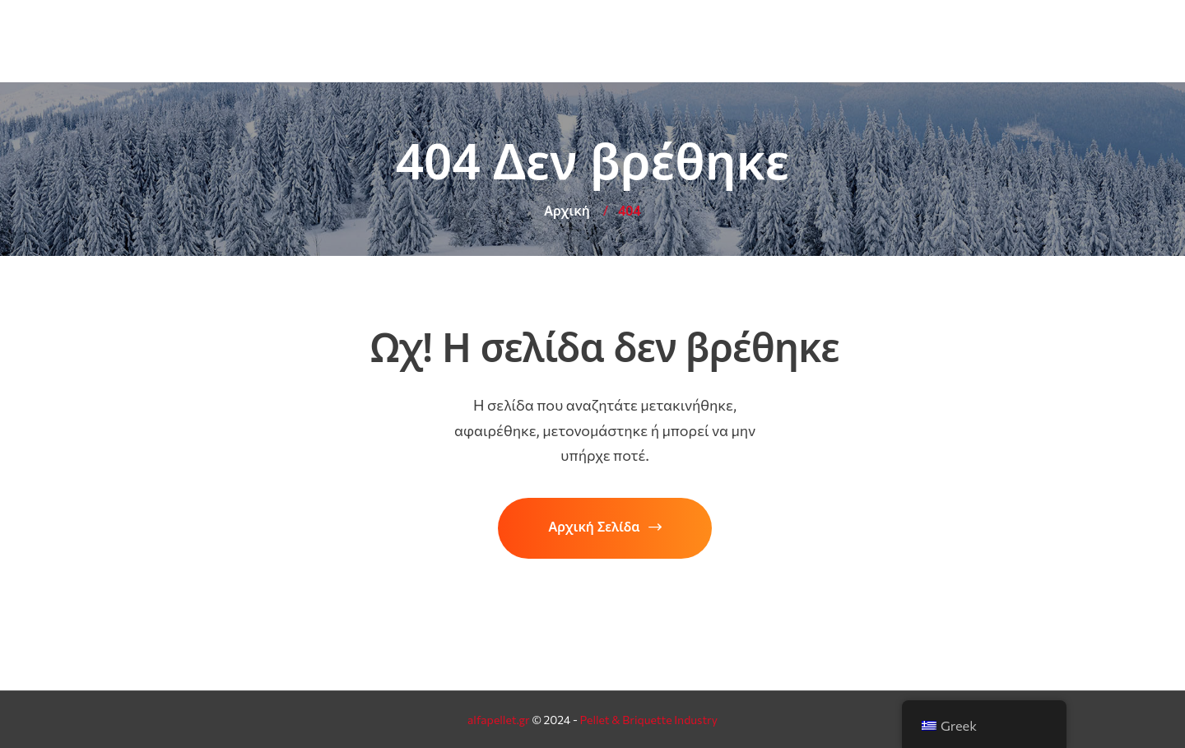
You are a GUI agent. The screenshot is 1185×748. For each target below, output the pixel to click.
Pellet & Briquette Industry (649, 720)
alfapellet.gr (498, 720)
